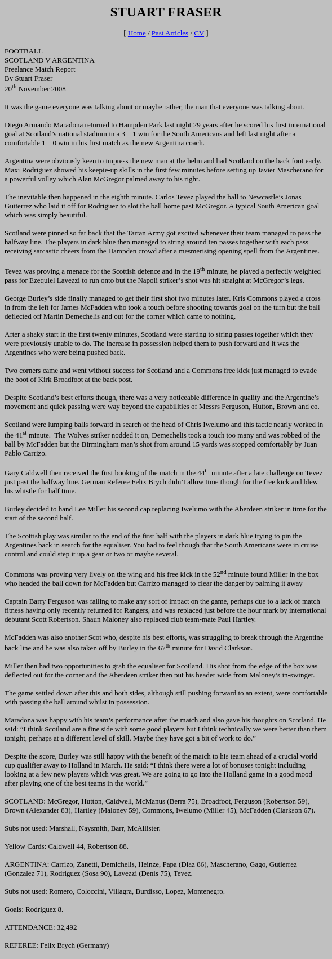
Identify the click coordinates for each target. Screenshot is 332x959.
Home (137, 33)
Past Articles (170, 33)
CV (199, 33)
